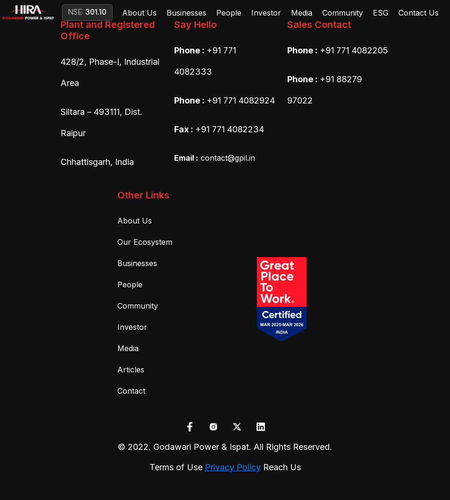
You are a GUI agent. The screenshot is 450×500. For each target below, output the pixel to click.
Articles (130, 369)
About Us (139, 12)
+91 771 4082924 (241, 100)
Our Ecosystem (144, 242)
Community (342, 12)
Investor (266, 12)
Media (301, 12)
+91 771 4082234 (229, 129)
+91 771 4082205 (354, 50)
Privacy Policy (233, 467)
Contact (131, 391)
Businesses (186, 12)
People (228, 12)
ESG (380, 12)
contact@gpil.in (214, 158)
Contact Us (418, 12)
